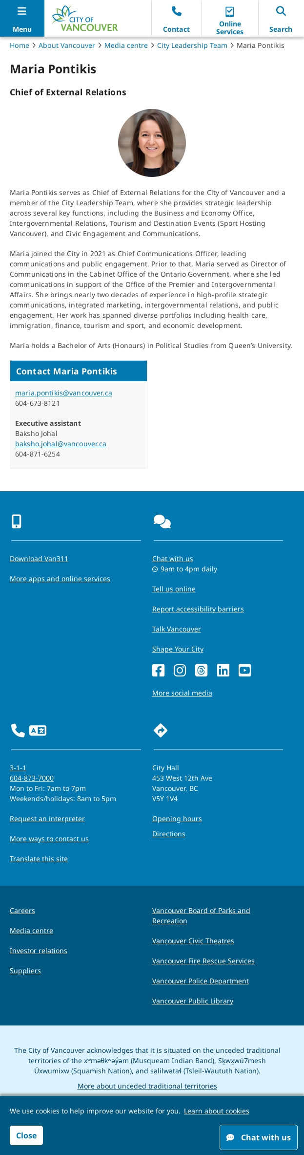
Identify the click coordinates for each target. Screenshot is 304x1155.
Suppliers (25, 970)
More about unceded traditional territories (147, 1085)
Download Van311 (39, 558)
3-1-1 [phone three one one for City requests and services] (18, 767)
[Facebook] (158, 671)
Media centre (126, 45)
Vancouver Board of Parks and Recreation (201, 915)
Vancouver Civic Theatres (193, 940)
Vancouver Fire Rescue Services (203, 960)
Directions (168, 833)
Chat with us (258, 1137)
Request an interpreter (47, 818)
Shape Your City (177, 649)
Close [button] (26, 1135)
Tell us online (174, 588)
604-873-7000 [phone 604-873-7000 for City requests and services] (32, 778)
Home (19, 45)
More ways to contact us (49, 838)
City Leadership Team (192, 45)
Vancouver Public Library (192, 1000)
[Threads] (201, 671)
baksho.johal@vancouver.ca (61, 443)
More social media (182, 692)
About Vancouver (67, 45)
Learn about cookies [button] (216, 1110)
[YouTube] (245, 671)
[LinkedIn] (223, 671)
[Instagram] (180, 671)
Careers (22, 910)
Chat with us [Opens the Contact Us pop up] (172, 558)
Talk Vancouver (176, 628)
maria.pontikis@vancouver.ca (63, 392)
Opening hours (177, 818)
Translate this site (39, 858)
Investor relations (38, 950)
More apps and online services (60, 578)
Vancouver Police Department (200, 980)
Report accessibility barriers (198, 608)
